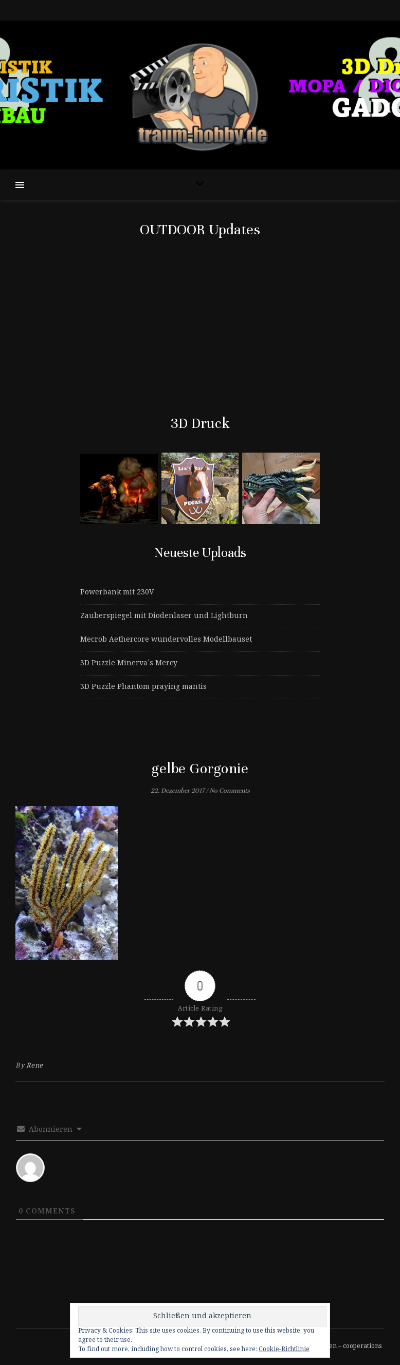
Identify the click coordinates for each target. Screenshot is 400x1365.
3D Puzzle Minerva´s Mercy (128, 663)
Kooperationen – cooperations (337, 1346)
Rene (34, 1065)
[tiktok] (196, 10)
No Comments (229, 791)
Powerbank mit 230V (117, 592)
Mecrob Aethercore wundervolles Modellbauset (166, 639)
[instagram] (205, 10)
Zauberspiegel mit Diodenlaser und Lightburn (164, 616)
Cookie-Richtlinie (284, 1349)
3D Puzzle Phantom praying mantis (143, 687)
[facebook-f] (187, 10)
